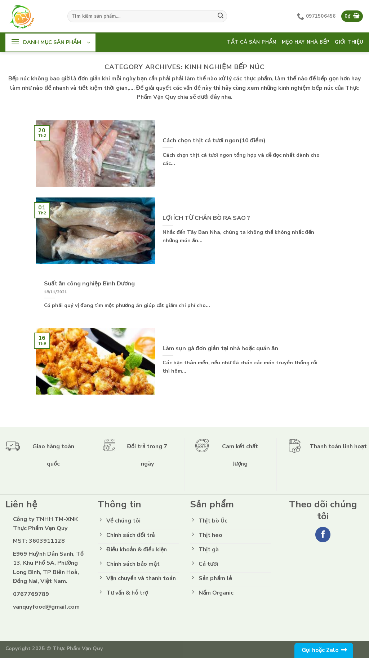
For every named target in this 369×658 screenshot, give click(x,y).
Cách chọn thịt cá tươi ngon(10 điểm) (214, 141)
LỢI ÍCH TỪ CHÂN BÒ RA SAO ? (206, 218)
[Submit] (220, 16)
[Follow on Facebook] (323, 534)
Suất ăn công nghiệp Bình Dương (89, 284)
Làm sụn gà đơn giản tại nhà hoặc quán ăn (220, 348)
